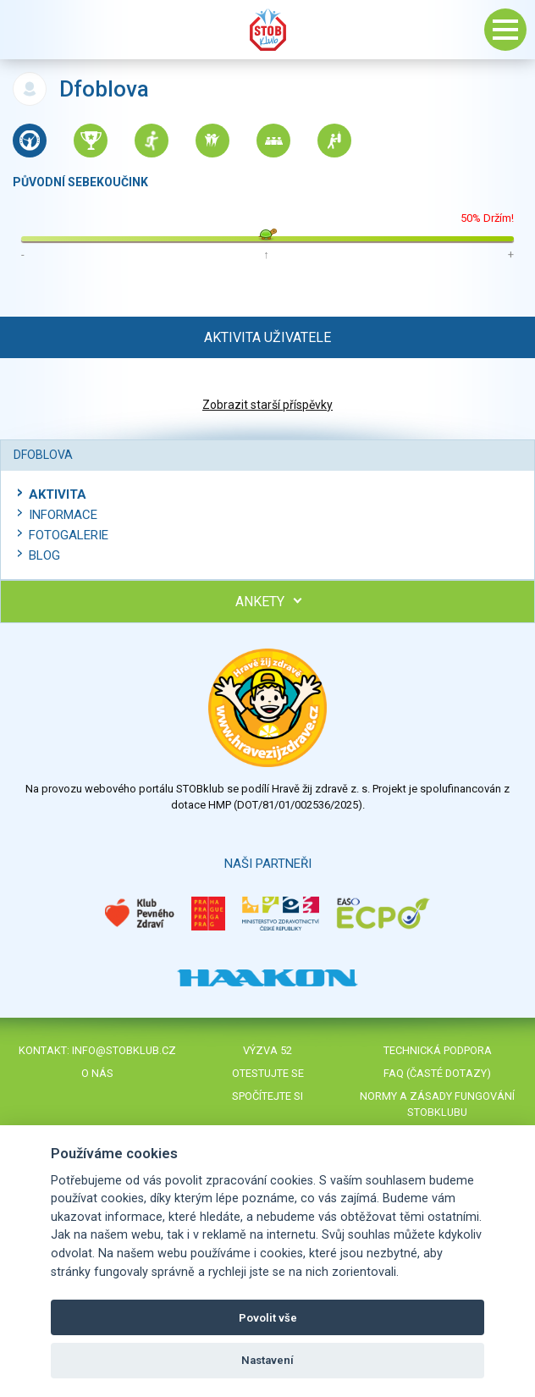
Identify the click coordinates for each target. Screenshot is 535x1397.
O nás (97, 1073)
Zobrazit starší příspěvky (267, 404)
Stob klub (267, 29)
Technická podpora (437, 1050)
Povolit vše (268, 1317)
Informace (63, 514)
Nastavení (267, 1360)
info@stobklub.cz (124, 1050)
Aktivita (57, 494)
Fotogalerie (68, 535)
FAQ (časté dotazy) (437, 1073)
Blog (44, 555)
